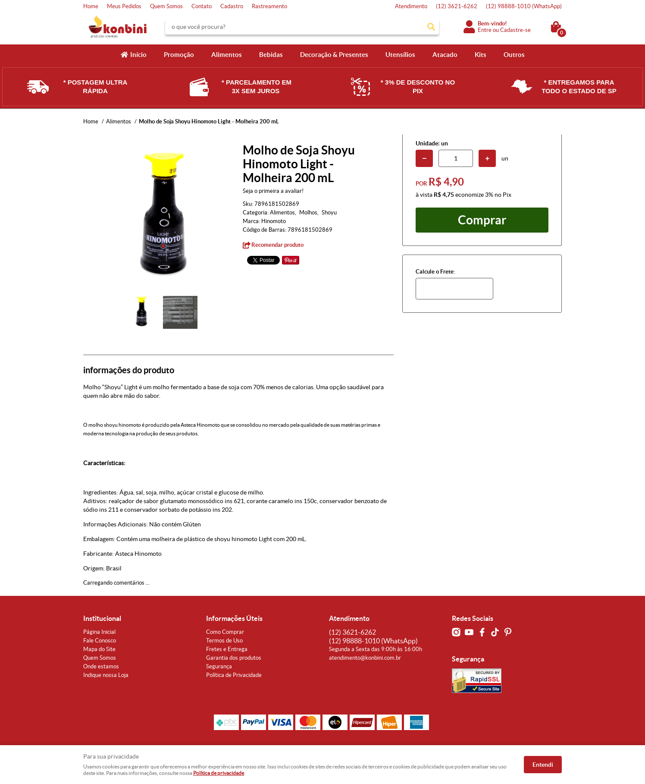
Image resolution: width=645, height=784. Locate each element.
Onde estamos (101, 666)
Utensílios (400, 54)
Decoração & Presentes (334, 54)
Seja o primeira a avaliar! (273, 191)
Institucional (102, 618)
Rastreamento (269, 6)
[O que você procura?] (431, 27)
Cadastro (231, 6)
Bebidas (271, 54)
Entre (485, 30)
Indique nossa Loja (105, 675)
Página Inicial (99, 632)
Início (138, 54)
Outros (514, 54)
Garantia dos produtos (233, 658)
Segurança (219, 666)
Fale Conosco (99, 640)
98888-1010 (524, 6)
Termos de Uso (224, 640)
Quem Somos (166, 6)
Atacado (444, 54)
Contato (201, 6)
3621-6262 (456, 6)
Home (90, 6)
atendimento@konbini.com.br (365, 658)
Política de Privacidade (234, 675)
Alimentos (226, 54)
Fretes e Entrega (226, 649)
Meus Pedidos (124, 6)
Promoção (179, 54)
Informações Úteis (234, 618)
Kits (480, 54)
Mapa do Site (99, 649)
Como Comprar (225, 632)
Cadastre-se (515, 30)
